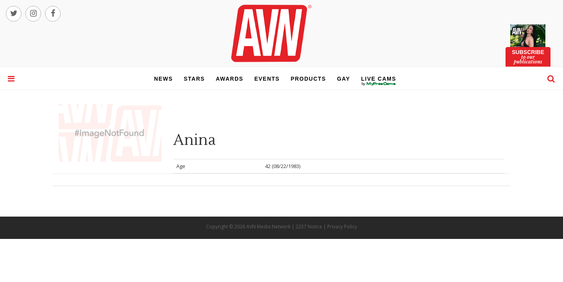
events (267, 79)
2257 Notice (309, 226)
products (308, 79)
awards (229, 79)
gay (343, 79)
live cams (378, 84)
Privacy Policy (342, 226)
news (163, 79)
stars (194, 79)
